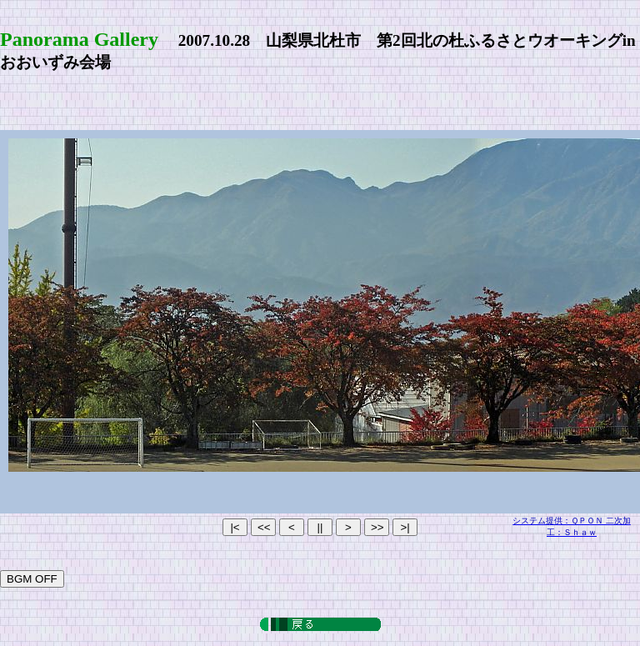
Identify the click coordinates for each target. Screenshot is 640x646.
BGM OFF (32, 579)
